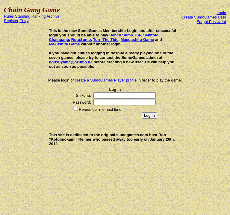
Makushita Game (64, 44)
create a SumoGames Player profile (106, 80)
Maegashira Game (137, 39)
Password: (82, 102)
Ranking (38, 16)
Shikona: (83, 95)
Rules (9, 16)
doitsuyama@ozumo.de (71, 62)
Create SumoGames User (203, 17)
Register (11, 21)
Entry (23, 21)
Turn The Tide (106, 39)
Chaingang (59, 39)
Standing (22, 16)
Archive (52, 16)
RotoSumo (81, 39)
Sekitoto (150, 35)
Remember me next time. (100, 109)
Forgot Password (211, 21)
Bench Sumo (121, 35)
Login (221, 12)
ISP (138, 35)
